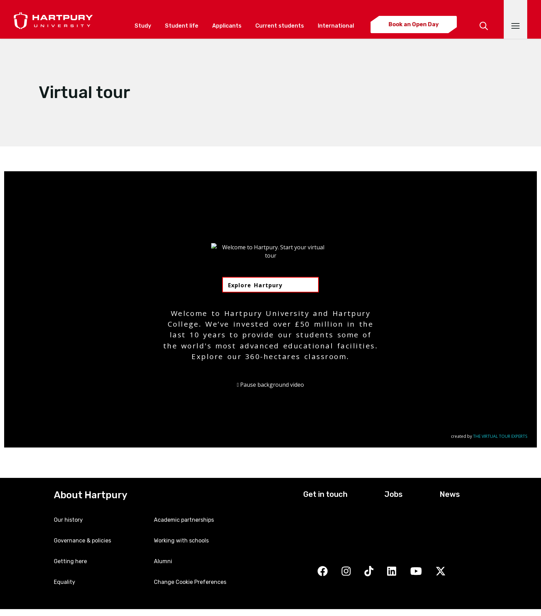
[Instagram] (346, 571)
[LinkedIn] (391, 571)
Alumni (163, 561)
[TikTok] (368, 571)
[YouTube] (416, 571)
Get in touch (325, 494)
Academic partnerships (184, 520)
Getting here (70, 561)
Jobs (393, 494)
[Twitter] (440, 571)
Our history (68, 520)
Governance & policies (82, 540)
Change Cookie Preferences (190, 582)
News (450, 494)
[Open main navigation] (515, 19)
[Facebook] (322, 571)
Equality (64, 582)
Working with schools (181, 540)
